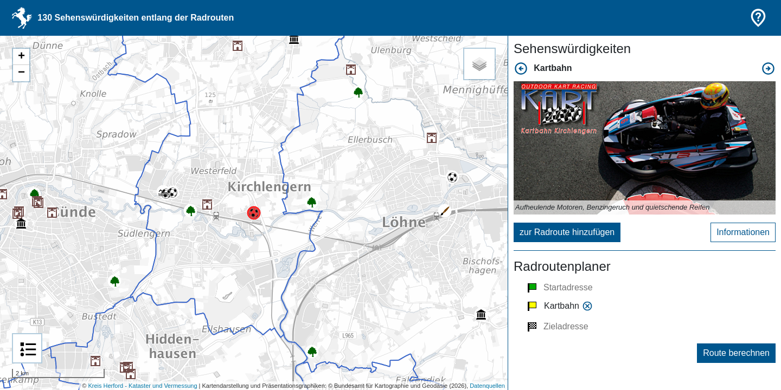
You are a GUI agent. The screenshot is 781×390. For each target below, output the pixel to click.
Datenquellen (487, 385)
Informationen (743, 232)
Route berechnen (736, 353)
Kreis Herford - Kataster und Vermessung (142, 385)
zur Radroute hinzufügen (567, 232)
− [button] (21, 73)
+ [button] (21, 57)
